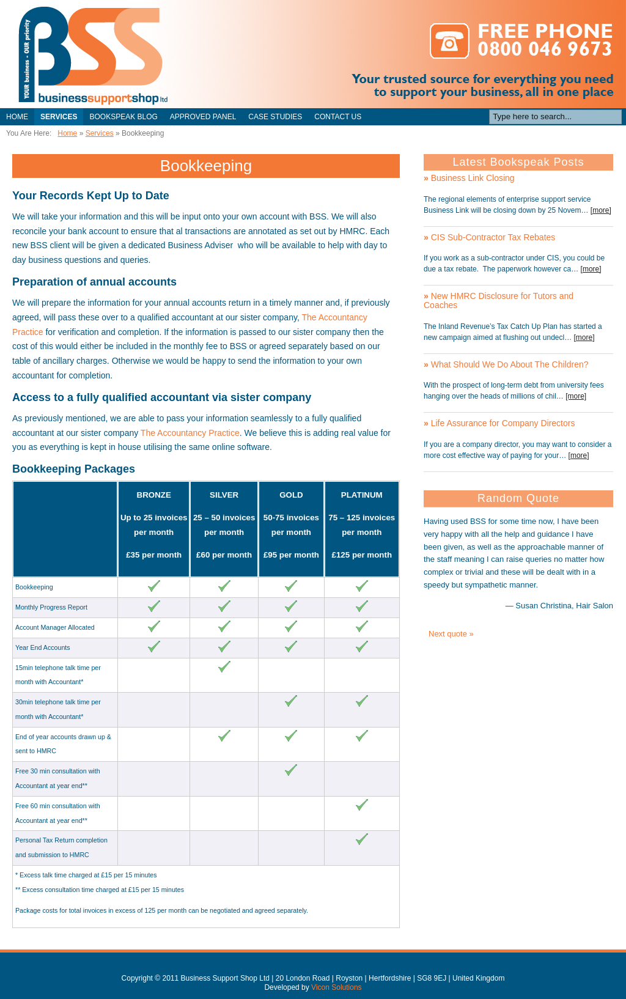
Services (58, 116)
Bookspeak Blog (123, 116)
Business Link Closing (469, 178)
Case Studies (275, 116)
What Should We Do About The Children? (506, 364)
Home (17, 116)
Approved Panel (203, 116)
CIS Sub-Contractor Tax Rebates (489, 237)
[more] (601, 210)
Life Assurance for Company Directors (499, 423)
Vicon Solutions (336, 987)
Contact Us (337, 116)
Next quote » (451, 633)
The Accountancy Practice (190, 433)
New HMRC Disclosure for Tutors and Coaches (498, 300)
